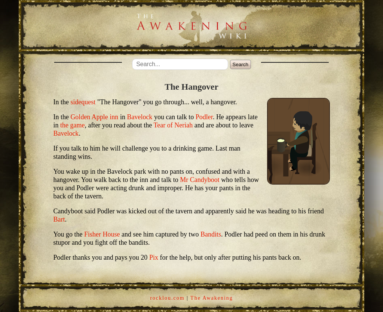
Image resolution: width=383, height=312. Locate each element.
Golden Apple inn (94, 117)
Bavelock (139, 117)
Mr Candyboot (200, 179)
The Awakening (211, 298)
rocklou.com (167, 298)
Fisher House (102, 234)
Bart (59, 219)
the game (72, 125)
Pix (153, 257)
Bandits (210, 234)
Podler (204, 117)
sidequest (82, 102)
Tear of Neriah (173, 125)
